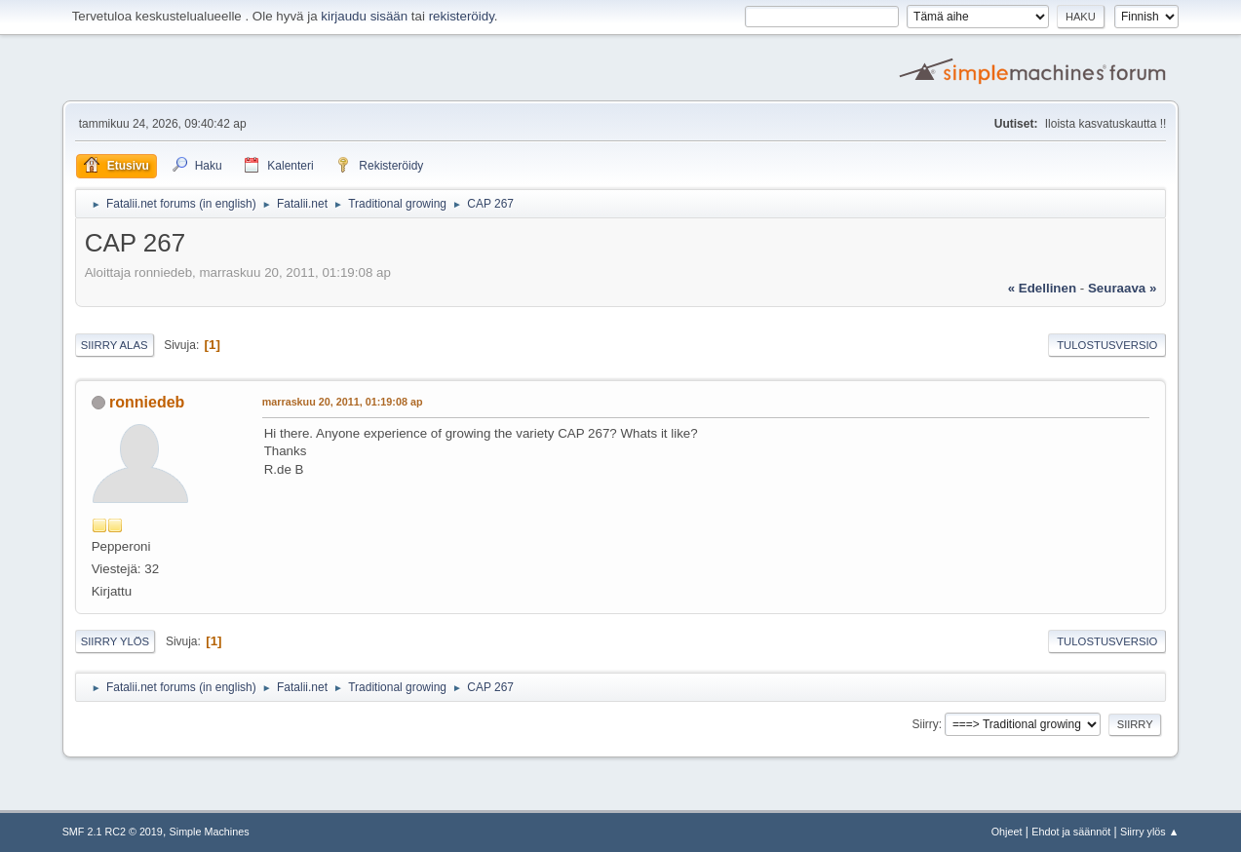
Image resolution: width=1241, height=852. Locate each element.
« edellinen (1042, 288)
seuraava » (1122, 288)
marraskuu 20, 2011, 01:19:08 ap (342, 401)
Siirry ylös (115, 641)
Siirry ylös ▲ (1149, 831)
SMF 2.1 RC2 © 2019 (112, 831)
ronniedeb (146, 402)
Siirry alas (114, 345)
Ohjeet (1007, 831)
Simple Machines (210, 831)
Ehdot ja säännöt (1070, 831)
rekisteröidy (461, 16)
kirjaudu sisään (364, 16)
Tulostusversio (1107, 345)
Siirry (925, 724)
